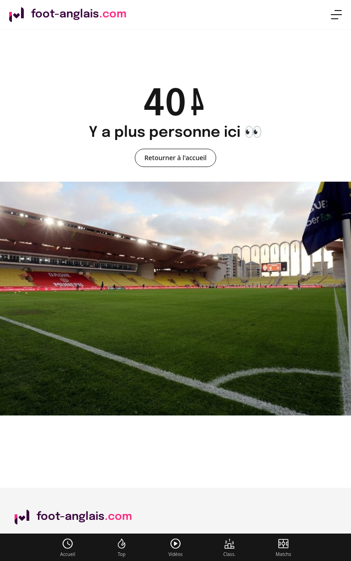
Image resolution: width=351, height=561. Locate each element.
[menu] (336, 14)
